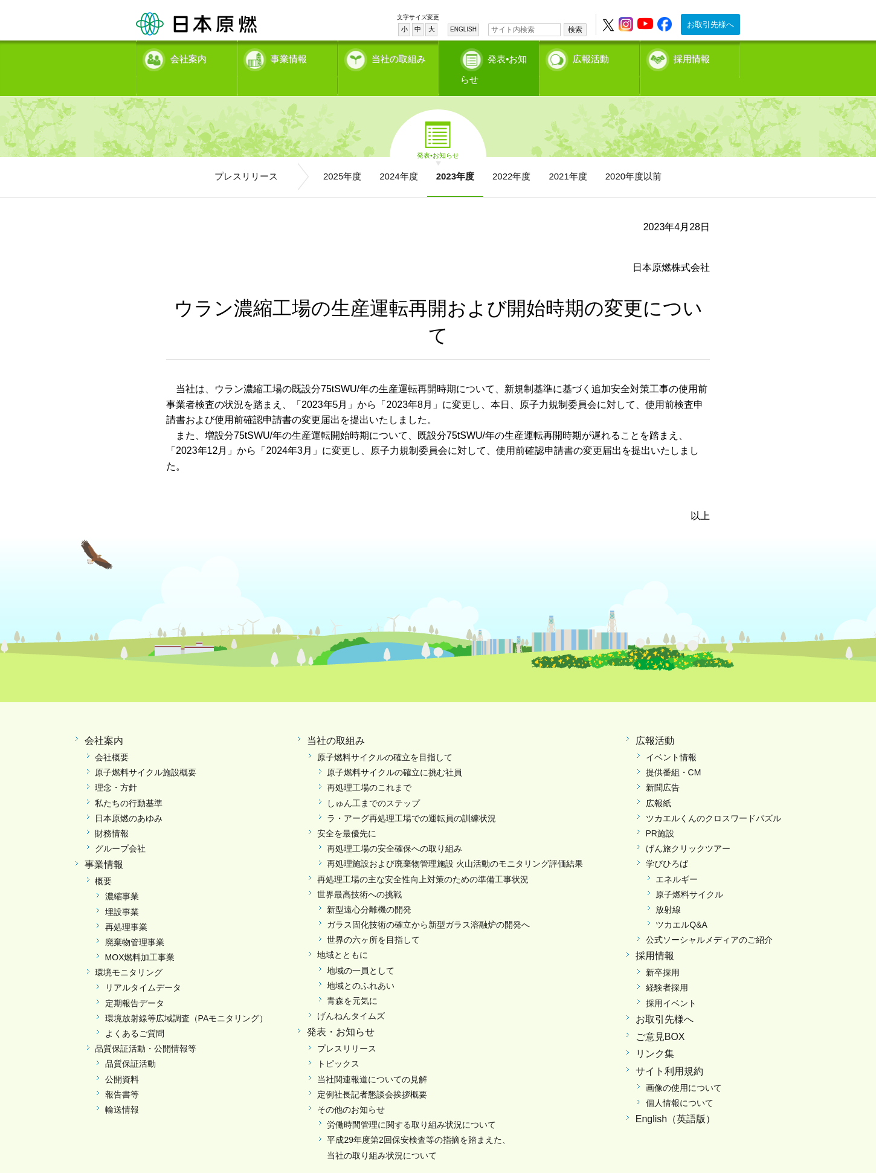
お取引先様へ (710, 24)
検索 (575, 29)
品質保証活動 (130, 1045)
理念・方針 (116, 769)
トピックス (338, 1045)
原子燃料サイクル (689, 875)
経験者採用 (667, 969)
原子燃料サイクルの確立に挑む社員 (394, 753)
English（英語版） (675, 1100)
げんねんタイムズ (351, 997)
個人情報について (679, 1084)
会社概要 (112, 738)
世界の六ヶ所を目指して (373, 921)
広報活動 (591, 58)
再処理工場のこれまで (369, 769)
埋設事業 (122, 892)
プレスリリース (246, 157)
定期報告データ (134, 984)
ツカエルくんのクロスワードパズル (713, 799)
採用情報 (692, 58)
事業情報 (289, 58)
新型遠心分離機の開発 (369, 891)
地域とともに (342, 936)
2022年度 (511, 157)
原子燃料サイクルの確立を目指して (384, 738)
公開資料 (122, 1060)
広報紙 (658, 784)
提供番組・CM (673, 753)
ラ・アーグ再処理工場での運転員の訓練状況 (411, 799)
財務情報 (112, 814)
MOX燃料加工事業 (140, 938)
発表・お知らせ (341, 1013)
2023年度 (455, 157)
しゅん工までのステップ (373, 784)
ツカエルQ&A (681, 906)
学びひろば (667, 845)
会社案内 (188, 58)
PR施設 (660, 814)
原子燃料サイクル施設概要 (145, 753)
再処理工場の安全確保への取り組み (394, 830)
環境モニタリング (129, 953)
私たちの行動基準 (129, 784)
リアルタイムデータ (143, 969)
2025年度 (342, 157)
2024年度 (398, 157)
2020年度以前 (633, 157)
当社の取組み (399, 58)
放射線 (668, 891)
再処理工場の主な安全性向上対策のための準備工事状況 (423, 860)
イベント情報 (671, 738)
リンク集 (655, 1035)
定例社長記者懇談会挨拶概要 (372, 1075)
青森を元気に (352, 982)
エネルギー (676, 860)
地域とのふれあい (361, 967)
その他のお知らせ (351, 1091)
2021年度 (568, 157)
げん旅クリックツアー (688, 830)
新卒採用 (663, 953)
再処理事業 (126, 908)
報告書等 (122, 1075)
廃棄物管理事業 (134, 923)
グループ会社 (120, 830)
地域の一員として (361, 951)
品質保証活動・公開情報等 (145, 1030)
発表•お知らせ (501, 58)
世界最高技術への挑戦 (359, 875)
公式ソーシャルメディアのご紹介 (709, 921)
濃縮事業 (122, 877)
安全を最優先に (346, 814)
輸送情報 (122, 1091)
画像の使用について (684, 1069)
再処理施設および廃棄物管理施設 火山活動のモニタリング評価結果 (455, 845)
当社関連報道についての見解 (372, 1060)
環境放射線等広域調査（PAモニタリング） (186, 999)
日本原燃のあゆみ (129, 799)
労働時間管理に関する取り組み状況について (411, 1106)
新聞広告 (663, 769)
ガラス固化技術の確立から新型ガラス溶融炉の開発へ (428, 906)
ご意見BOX (660, 1017)
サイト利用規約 (669, 1052)
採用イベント (671, 984)
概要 (103, 862)
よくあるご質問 (134, 1015)
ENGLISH (463, 29)
